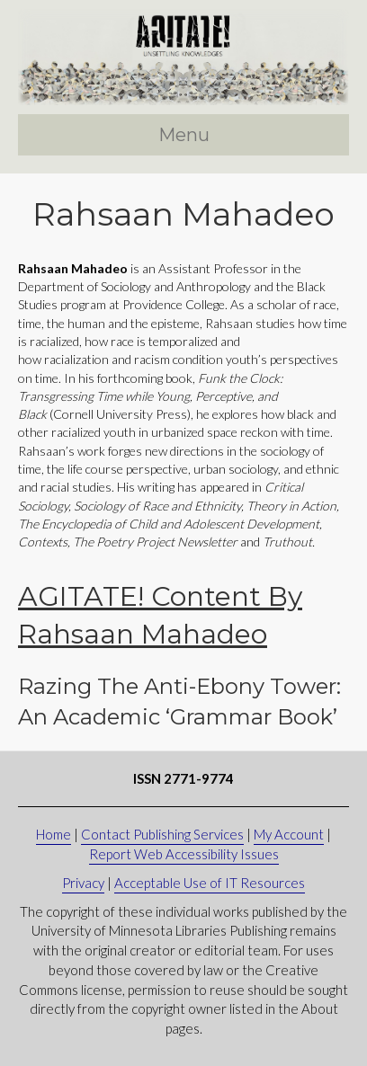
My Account (289, 834)
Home (53, 834)
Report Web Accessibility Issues (184, 854)
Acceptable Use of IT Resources (209, 883)
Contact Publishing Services (162, 834)
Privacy (83, 883)
